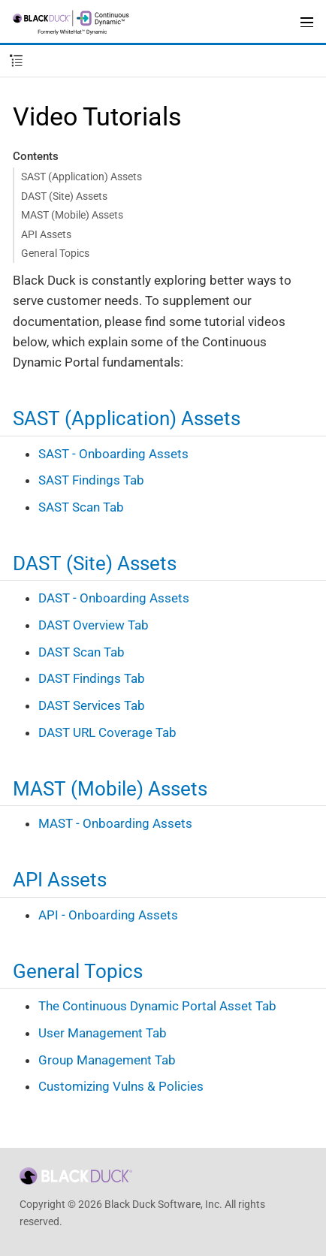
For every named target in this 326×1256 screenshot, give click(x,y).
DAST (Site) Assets (64, 196)
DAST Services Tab (91, 705)
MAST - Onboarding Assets (115, 823)
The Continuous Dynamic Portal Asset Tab (157, 1005)
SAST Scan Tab (81, 507)
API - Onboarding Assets (108, 914)
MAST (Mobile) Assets (72, 215)
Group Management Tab (107, 1059)
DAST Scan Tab (81, 652)
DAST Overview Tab (93, 625)
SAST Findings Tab (91, 480)
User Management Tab (102, 1032)
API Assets (46, 234)
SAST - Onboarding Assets (113, 453)
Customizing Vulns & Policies (121, 1086)
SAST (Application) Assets (81, 177)
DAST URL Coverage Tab (107, 732)
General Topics (55, 253)
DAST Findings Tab (91, 678)
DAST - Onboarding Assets (113, 597)
